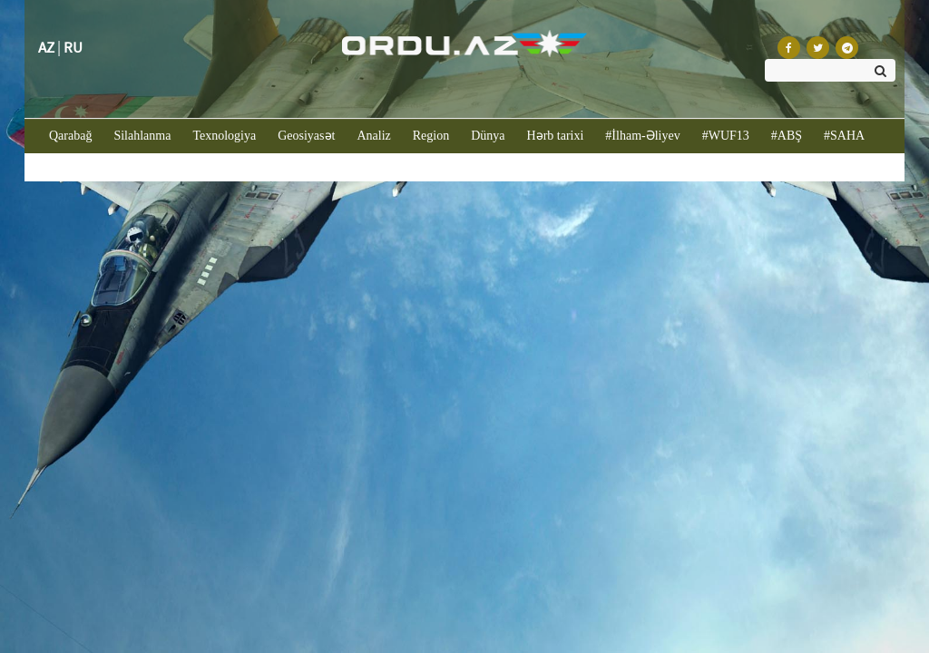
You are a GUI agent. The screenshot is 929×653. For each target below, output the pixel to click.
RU (73, 47)
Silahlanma (142, 135)
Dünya (487, 135)
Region (431, 135)
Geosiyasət (306, 135)
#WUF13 (725, 135)
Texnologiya (224, 135)
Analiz (373, 135)
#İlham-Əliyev (642, 135)
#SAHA (844, 135)
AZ (46, 47)
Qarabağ (76, 134)
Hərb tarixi (555, 135)
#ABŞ (786, 135)
